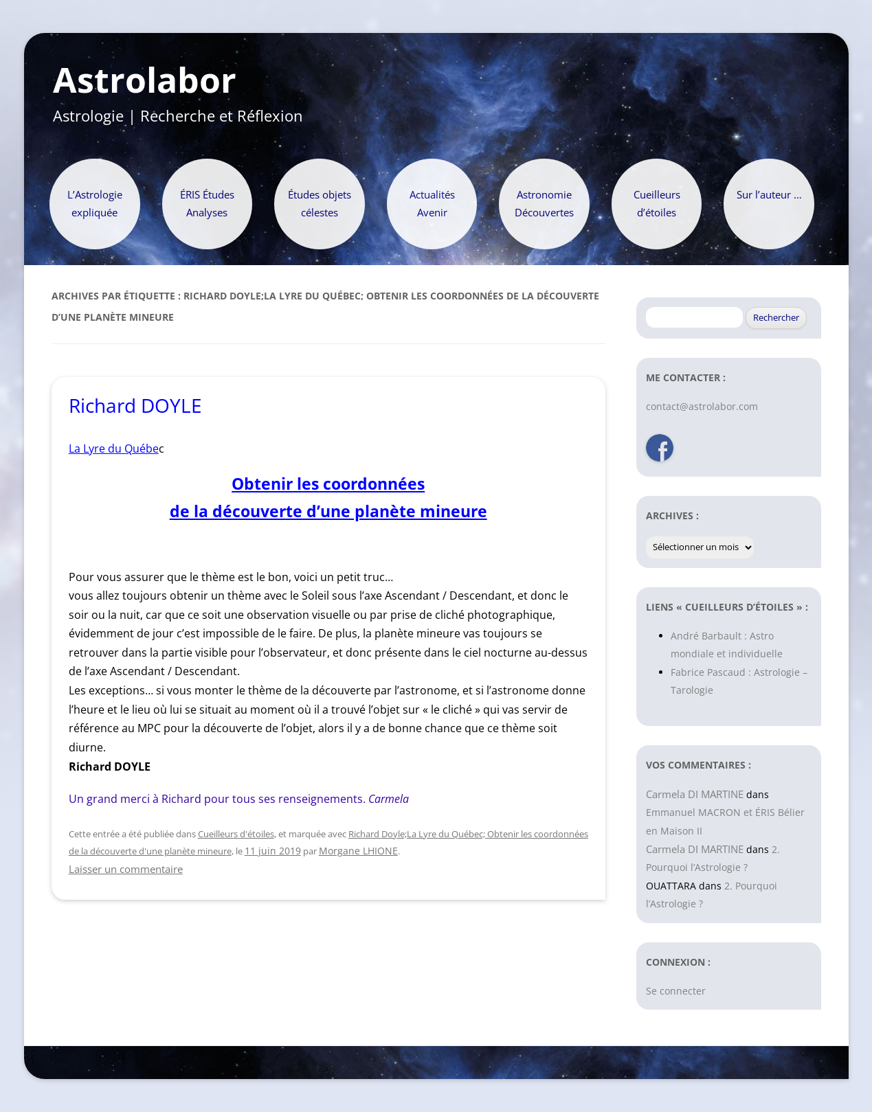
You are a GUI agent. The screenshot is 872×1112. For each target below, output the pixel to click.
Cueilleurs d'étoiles (236, 834)
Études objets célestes (319, 204)
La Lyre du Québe (114, 448)
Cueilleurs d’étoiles (657, 204)
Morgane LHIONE (358, 850)
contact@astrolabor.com (702, 406)
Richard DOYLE (135, 405)
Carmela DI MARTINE (695, 794)
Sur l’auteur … (769, 195)
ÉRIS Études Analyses (207, 204)
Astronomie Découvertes (544, 204)
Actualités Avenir (432, 204)
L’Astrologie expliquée (94, 204)
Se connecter (676, 990)
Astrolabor (144, 80)
